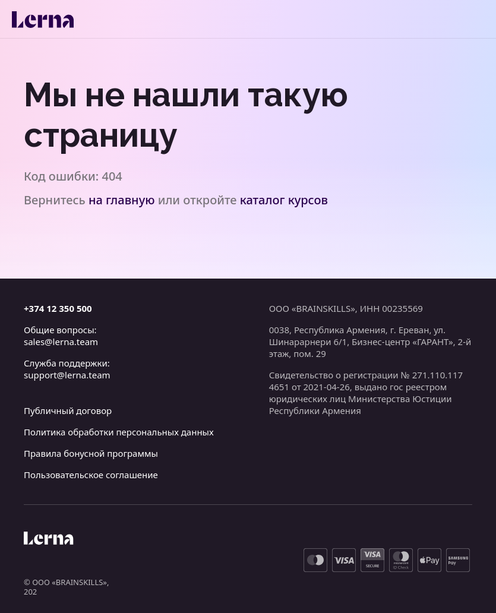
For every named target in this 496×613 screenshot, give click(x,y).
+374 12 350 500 (58, 308)
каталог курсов (284, 200)
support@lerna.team (67, 375)
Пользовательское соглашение (91, 475)
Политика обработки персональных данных (119, 432)
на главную (122, 200)
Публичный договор (68, 410)
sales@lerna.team (61, 341)
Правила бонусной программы (91, 453)
